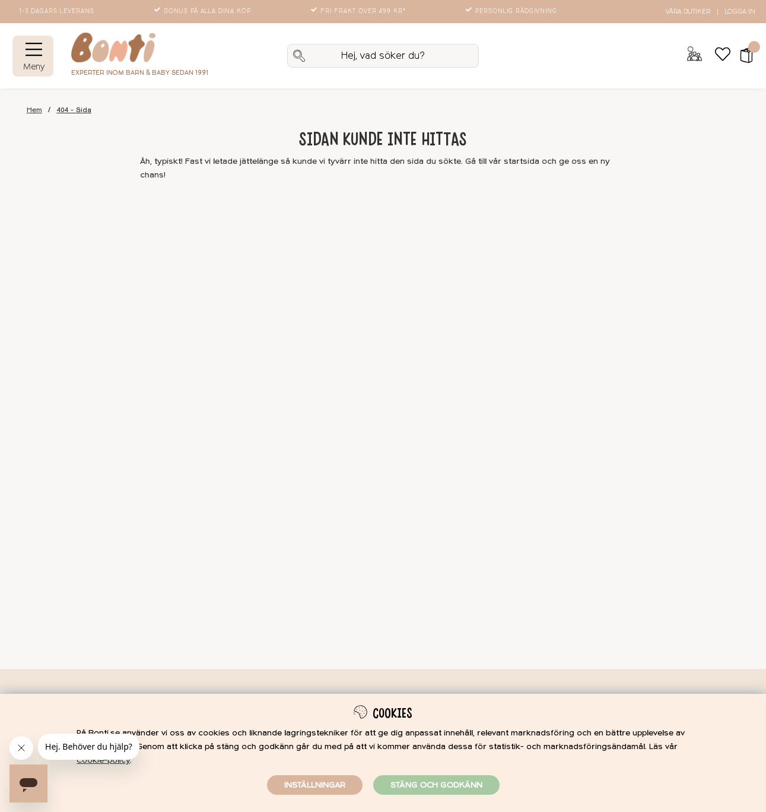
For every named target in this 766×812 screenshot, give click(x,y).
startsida (521, 161)
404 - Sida (74, 110)
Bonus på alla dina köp (203, 11)
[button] (742, 56)
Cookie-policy (103, 760)
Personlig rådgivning (512, 11)
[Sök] (383, 56)
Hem (34, 110)
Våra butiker (688, 11)
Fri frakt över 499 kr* (359, 11)
